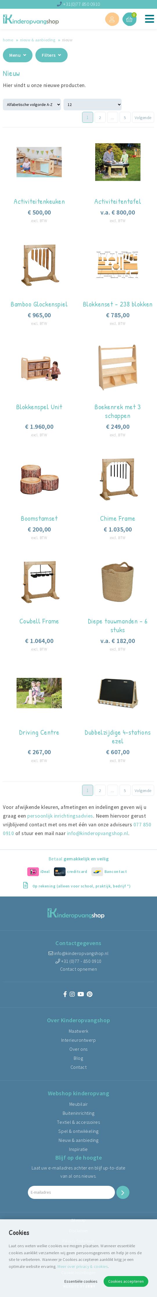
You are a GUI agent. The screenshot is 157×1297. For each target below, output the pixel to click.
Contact (79, 1067)
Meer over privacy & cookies (82, 1266)
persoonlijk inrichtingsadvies (60, 816)
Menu (17, 55)
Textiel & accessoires (78, 1122)
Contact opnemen (78, 969)
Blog (78, 1058)
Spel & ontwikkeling (78, 1131)
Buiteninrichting (78, 1113)
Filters (51, 55)
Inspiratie (78, 1149)
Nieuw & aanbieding (37, 39)
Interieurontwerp (78, 1040)
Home (8, 39)
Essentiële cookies (81, 1281)
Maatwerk (78, 1031)
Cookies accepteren (126, 1281)
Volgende (143, 117)
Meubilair (78, 1104)
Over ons (78, 1049)
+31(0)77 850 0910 (78, 4)
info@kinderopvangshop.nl (97, 833)
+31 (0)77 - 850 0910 (78, 961)
